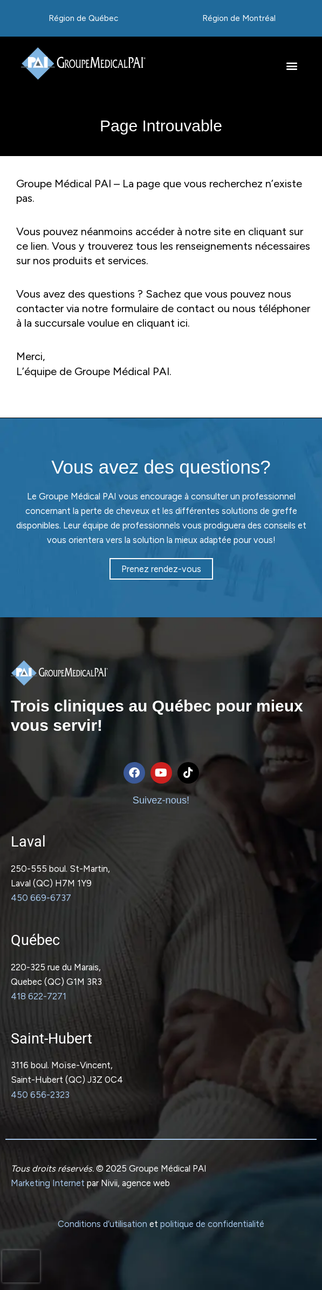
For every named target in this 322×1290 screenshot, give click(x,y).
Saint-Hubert (51, 1038)
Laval (28, 841)
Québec (35, 940)
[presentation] (21, 1266)
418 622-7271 (38, 996)
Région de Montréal (239, 18)
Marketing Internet (48, 1183)
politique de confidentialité (212, 1223)
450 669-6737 (41, 897)
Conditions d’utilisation (102, 1223)
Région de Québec (83, 18)
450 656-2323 (40, 1094)
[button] (291, 66)
